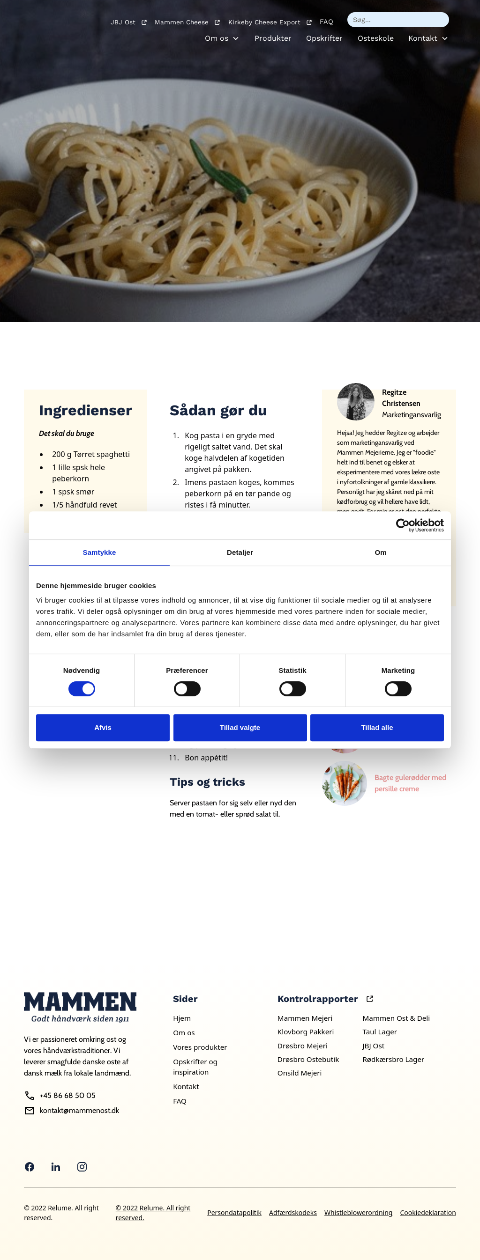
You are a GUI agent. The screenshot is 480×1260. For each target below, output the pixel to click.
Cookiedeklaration (428, 1212)
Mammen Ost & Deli (396, 1018)
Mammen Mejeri (305, 1018)
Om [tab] (380, 552)
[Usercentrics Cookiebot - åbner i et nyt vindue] (403, 525)
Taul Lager (379, 1031)
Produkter (273, 38)
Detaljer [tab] (240, 552)
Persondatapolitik (234, 1212)
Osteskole (376, 38)
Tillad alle (377, 727)
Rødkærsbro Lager (393, 1059)
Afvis (103, 727)
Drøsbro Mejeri (303, 1045)
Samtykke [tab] (99, 552)
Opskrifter (324, 38)
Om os (216, 38)
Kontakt (422, 38)
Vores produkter (200, 1047)
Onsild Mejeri (300, 1072)
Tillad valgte (240, 727)
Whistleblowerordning (358, 1212)
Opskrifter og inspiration (195, 1067)
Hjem (182, 1018)
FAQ (326, 21)
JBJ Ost (373, 1045)
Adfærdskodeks (293, 1212)
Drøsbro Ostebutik (308, 1059)
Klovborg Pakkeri (306, 1031)
